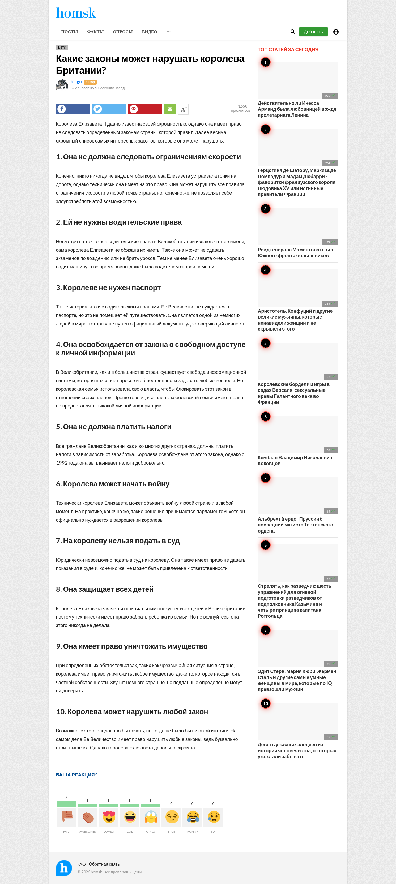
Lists (62, 47)
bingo (76, 81)
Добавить (313, 31)
